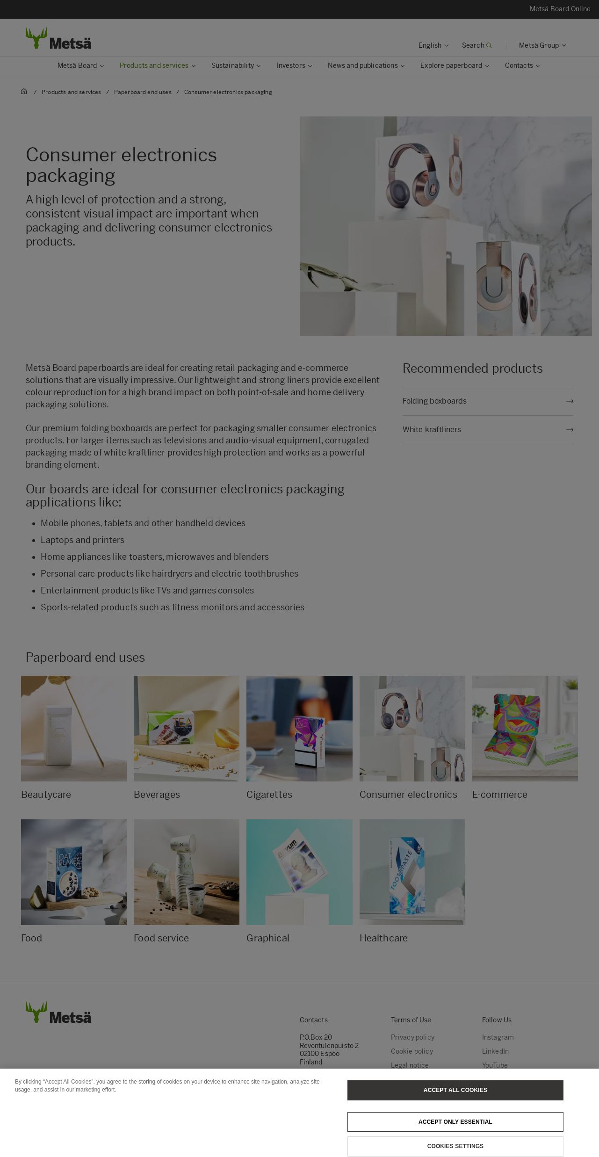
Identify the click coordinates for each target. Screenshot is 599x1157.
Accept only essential (455, 1127)
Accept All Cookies (455, 1095)
